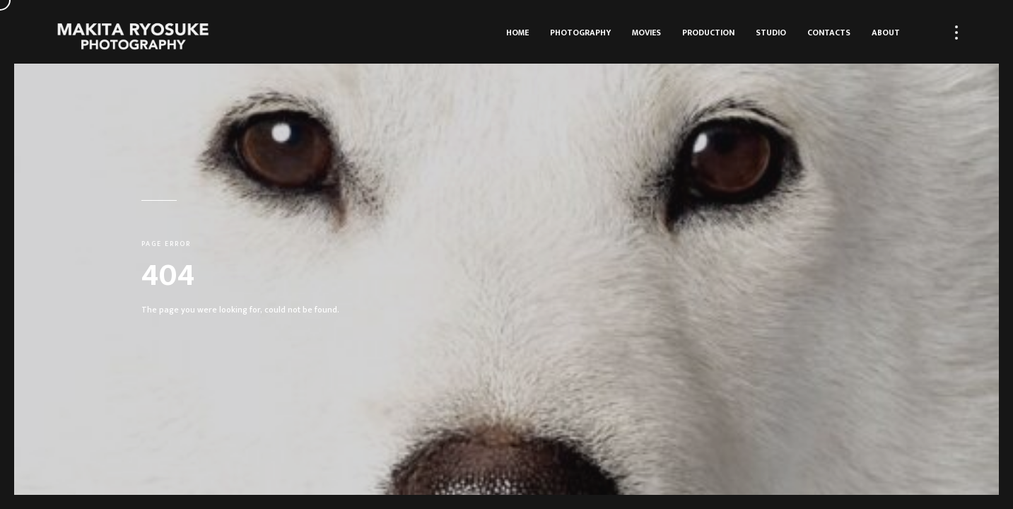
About (886, 32)
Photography (580, 32)
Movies (646, 32)
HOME (517, 32)
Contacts (828, 32)
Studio (771, 32)
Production (708, 32)
